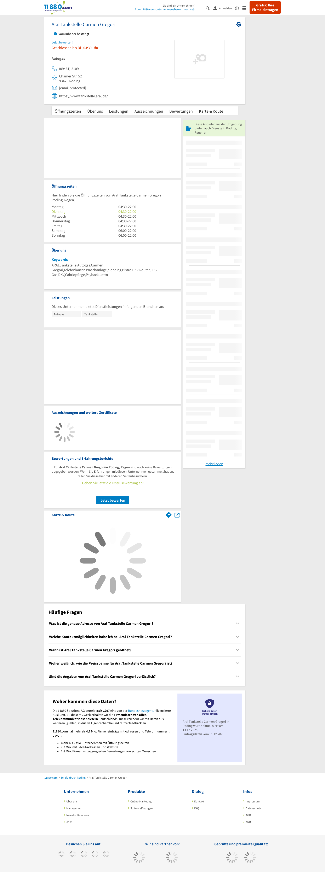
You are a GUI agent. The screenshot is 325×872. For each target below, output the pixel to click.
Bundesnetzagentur (142, 710)
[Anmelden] (224, 8)
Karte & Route (211, 111)
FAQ (196, 808)
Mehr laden (214, 463)
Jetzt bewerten (113, 500)
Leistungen (118, 111)
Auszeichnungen (149, 111)
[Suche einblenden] (209, 8)
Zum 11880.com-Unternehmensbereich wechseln (165, 9)
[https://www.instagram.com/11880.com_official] (84, 854)
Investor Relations (77, 815)
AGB (248, 815)
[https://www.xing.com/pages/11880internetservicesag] (95, 854)
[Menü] (246, 8)
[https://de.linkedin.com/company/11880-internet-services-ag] (106, 854)
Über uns (95, 111)
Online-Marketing (141, 801)
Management (74, 808)
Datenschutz (253, 808)
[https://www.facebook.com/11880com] (61, 854)
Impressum (253, 801)
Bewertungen (181, 111)
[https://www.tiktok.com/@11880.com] (73, 854)
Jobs (69, 822)
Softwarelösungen (141, 808)
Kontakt (199, 801)
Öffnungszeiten (68, 111)
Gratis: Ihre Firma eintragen (265, 7)
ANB (248, 822)
